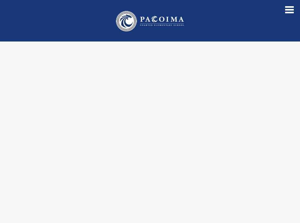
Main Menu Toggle (289, 9)
